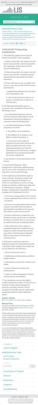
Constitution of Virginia (13, 371)
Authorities (8, 380)
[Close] (36, 1)
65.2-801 (14, 300)
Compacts (7, 384)
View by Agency (8, 356)
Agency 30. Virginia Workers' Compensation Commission (18, 33)
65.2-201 (6, 300)
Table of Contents (7, 31)
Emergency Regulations (11, 359)
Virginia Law (19, 17)
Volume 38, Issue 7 (24, 308)
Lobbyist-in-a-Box (23, 397)
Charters (7, 375)
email (22, 43)
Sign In (31, 402)
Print (13, 43)
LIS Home (14, 397)
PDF (18, 43)
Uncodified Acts (10, 389)
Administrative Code (10, 22)
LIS (13, 10)
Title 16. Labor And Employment (22, 31)
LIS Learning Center (13, 2)
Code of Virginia (10, 348)
